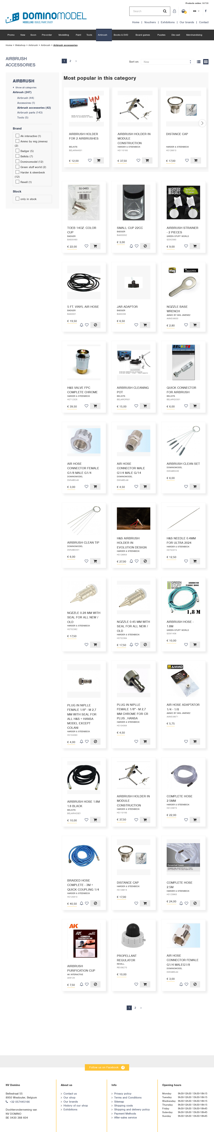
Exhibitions (168, 22)
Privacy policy (122, 1093)
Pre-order (47, 34)
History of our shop (76, 1105)
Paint (78, 34)
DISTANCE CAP (177, 134)
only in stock (26, 199)
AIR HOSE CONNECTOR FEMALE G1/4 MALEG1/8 (183, 973)
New (22, 34)
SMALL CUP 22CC (130, 228)
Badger (25, 151)
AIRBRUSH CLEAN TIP (83, 543)
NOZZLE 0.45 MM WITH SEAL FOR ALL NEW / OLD (133, 630)
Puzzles (161, 34)
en (194, 11)
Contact (203, 22)
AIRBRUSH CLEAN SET (183, 464)
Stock (17, 191)
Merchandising (194, 34)
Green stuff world (31, 167)
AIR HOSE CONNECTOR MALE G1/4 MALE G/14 (131, 468)
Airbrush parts (30, 112)
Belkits (24, 156)
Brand (17, 128)
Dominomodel (29, 162)
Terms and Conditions (128, 1097)
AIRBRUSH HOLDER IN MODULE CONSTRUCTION (134, 138)
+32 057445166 (20, 1102)
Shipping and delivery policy (132, 1109)
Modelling (64, 34)
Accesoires (26, 103)
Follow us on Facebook (103, 1067)
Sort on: (134, 62)
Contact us (70, 1093)
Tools (89, 34)
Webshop (20, 45)
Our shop (69, 1097)
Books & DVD (121, 34)
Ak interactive (28, 136)
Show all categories (25, 87)
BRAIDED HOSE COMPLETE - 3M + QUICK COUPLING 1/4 (83, 887)
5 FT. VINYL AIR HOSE (83, 307)
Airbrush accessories (65, 45)
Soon (33, 34)
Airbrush (102, 34)
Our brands (187, 22)
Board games (143, 34)
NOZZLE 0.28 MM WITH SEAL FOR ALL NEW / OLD (83, 630)
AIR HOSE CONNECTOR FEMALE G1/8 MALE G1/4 (83, 468)
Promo (11, 34)
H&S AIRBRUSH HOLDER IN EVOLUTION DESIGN (132, 546)
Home (135, 22)
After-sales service (125, 1117)
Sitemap (119, 1101)
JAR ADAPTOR (127, 307)
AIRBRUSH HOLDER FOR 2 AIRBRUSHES (84, 136)
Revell (24, 182)
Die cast (175, 34)
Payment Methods (125, 1113)
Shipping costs (123, 1105)
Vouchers (150, 22)
